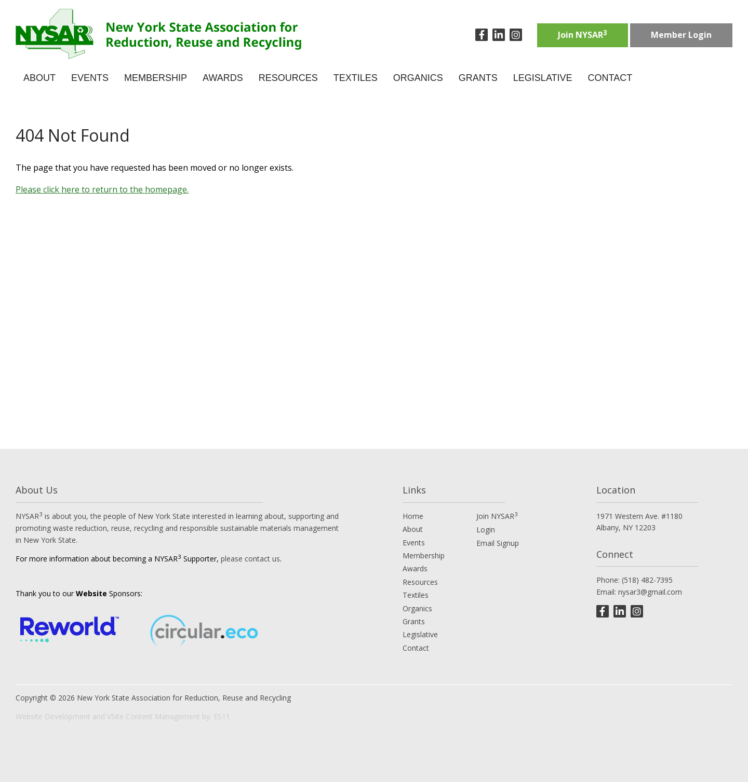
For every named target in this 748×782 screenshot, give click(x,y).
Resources (420, 582)
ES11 (221, 716)
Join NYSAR (582, 34)
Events (414, 542)
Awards (415, 568)
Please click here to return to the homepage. (102, 189)
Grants (414, 621)
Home (413, 516)
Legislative (420, 634)
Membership (424, 555)
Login (485, 529)
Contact (416, 648)
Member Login (681, 34)
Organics (417, 608)
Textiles (416, 595)
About (413, 529)
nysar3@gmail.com (650, 592)
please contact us (250, 559)
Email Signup (497, 543)
